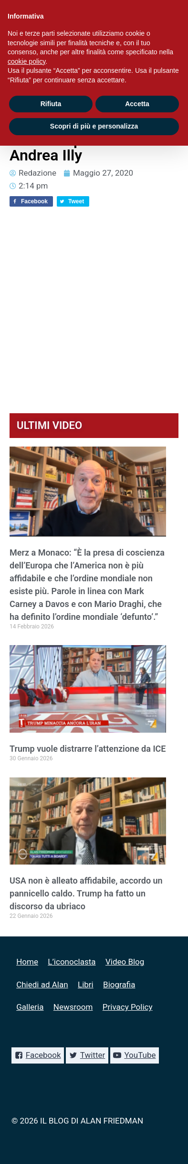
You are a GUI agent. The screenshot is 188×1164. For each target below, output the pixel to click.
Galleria (29, 1007)
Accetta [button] (137, 104)
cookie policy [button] (26, 61)
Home (27, 961)
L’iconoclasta (71, 961)
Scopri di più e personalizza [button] (94, 126)
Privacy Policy (128, 1007)
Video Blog (124, 961)
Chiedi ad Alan (42, 984)
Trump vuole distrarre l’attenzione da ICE (88, 749)
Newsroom (73, 1007)
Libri (86, 984)
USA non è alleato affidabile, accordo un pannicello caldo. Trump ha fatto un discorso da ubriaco (86, 893)
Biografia (119, 984)
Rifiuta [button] (51, 104)
